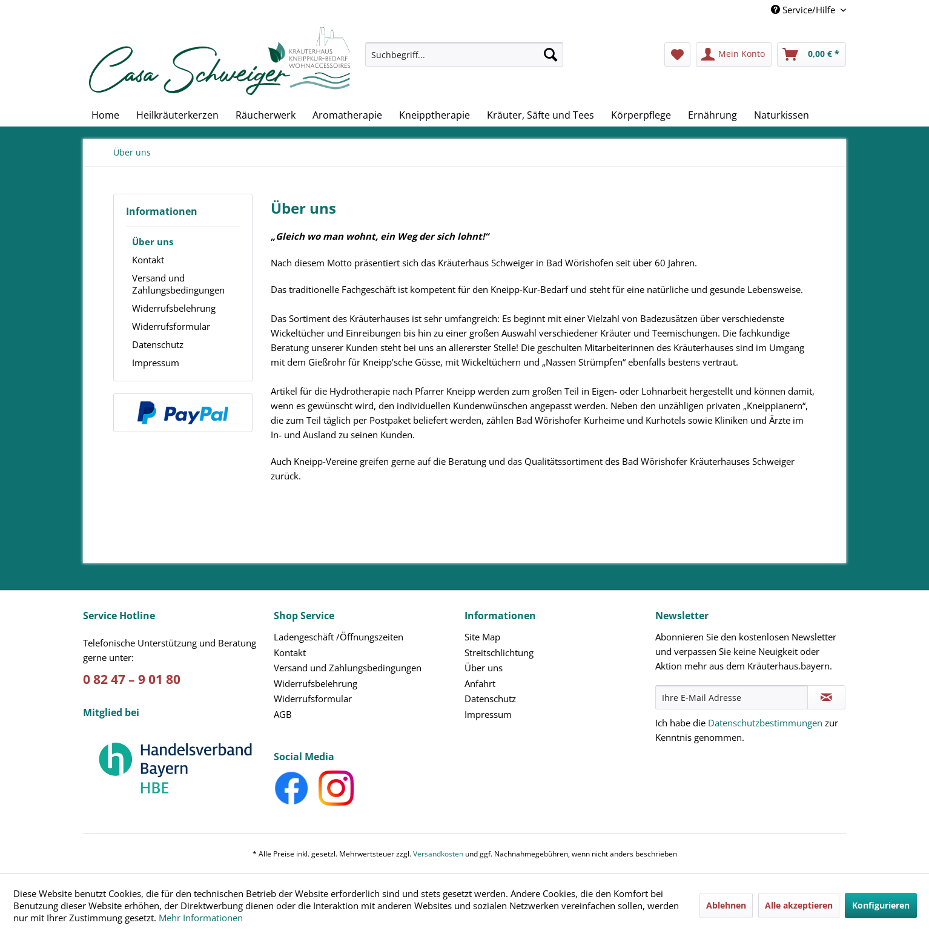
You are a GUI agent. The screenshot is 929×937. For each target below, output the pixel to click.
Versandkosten (438, 854)
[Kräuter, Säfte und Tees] (540, 115)
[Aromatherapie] (347, 115)
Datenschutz (157, 344)
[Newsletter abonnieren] (826, 697)
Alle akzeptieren (799, 905)
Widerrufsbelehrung (174, 308)
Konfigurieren (881, 905)
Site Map (482, 637)
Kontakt (148, 260)
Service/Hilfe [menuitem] (804, 10)
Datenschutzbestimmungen (765, 723)
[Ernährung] (712, 115)
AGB (283, 714)
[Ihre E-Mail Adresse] (731, 697)
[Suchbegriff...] (464, 54)
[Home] (105, 115)
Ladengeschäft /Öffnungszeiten (338, 637)
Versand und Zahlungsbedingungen (178, 284)
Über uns (152, 241)
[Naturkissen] (782, 115)
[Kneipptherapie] (434, 115)
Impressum (155, 363)
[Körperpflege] (641, 115)
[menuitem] (464, 60)
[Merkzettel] (677, 54)
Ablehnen (726, 905)
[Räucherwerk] (265, 115)
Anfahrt (479, 683)
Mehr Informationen (201, 918)
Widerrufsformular (171, 326)
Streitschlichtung (499, 652)
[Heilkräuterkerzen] (177, 115)
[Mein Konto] (734, 54)
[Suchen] (550, 54)
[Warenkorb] (811, 54)
